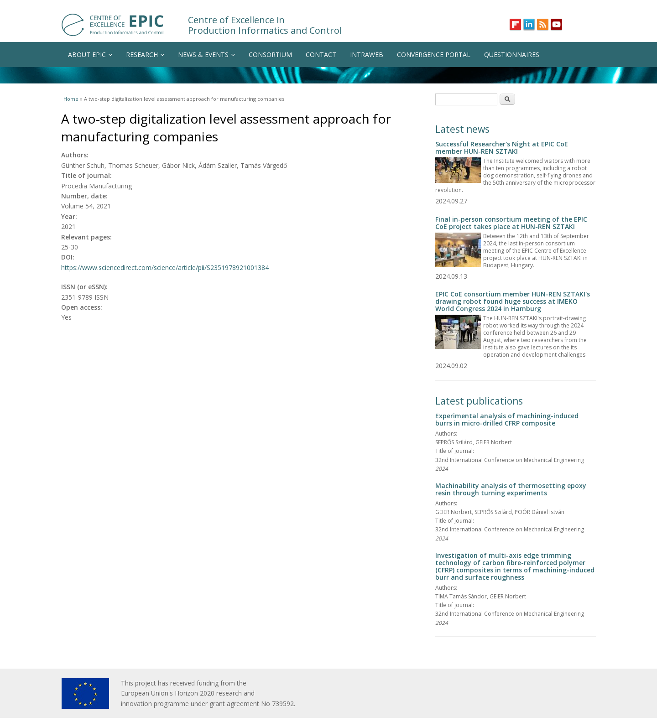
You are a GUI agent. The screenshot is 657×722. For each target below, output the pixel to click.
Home (70, 98)
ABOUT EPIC (90, 54)
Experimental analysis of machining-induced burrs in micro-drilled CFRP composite (507, 419)
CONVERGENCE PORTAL (433, 54)
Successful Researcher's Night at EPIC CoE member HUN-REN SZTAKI (501, 148)
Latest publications (479, 401)
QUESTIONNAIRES (511, 54)
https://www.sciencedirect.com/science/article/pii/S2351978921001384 (165, 267)
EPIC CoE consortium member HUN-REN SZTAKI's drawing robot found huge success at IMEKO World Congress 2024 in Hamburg (512, 301)
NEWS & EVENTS (206, 54)
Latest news (462, 129)
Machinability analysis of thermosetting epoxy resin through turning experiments (510, 489)
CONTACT (321, 54)
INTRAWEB (366, 54)
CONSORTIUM (270, 54)
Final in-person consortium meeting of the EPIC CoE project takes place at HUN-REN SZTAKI (511, 223)
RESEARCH (145, 54)
